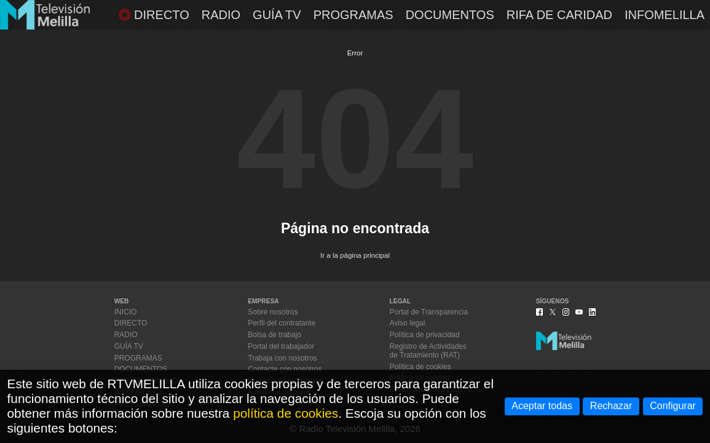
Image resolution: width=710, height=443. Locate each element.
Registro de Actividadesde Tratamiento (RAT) (428, 350)
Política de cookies (420, 366)
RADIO (221, 15)
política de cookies (285, 413)
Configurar (673, 406)
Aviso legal (407, 323)
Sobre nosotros (273, 312)
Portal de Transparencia (429, 312)
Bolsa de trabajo (274, 334)
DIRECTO (154, 15)
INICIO (125, 312)
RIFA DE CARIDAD (559, 15)
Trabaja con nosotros (282, 358)
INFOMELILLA (664, 15)
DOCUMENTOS (450, 15)
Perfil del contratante (281, 323)
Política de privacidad (425, 334)
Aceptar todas (541, 406)
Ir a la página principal (355, 255)
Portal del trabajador (281, 346)
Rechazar (611, 406)
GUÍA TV (277, 15)
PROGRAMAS (353, 15)
